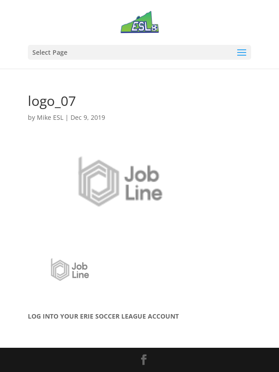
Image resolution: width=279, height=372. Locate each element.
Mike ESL (50, 117)
